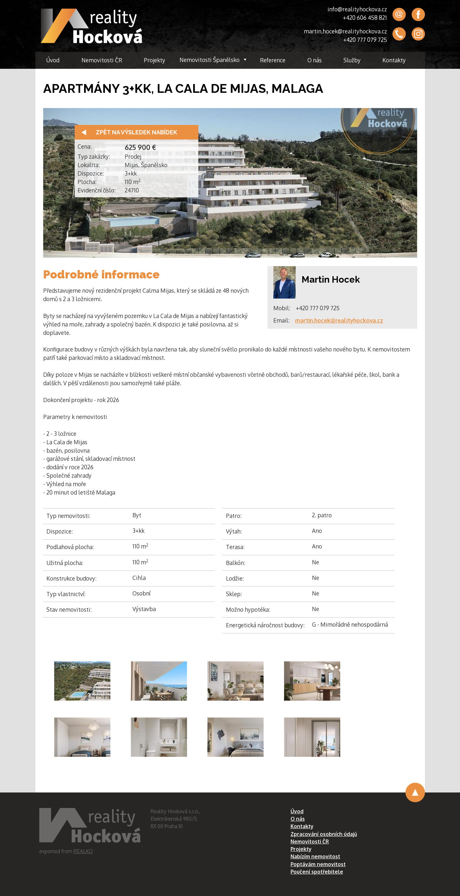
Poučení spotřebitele (317, 871)
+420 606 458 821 (365, 17)
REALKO (83, 851)
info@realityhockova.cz (357, 9)
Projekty (154, 60)
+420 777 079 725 (365, 39)
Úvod (52, 60)
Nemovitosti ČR (101, 60)
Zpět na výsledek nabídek (136, 132)
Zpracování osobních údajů (324, 834)
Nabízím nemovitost (315, 856)
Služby (352, 60)
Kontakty (394, 60)
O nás (314, 60)
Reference (272, 60)
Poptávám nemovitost (318, 864)
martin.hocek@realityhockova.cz (345, 31)
